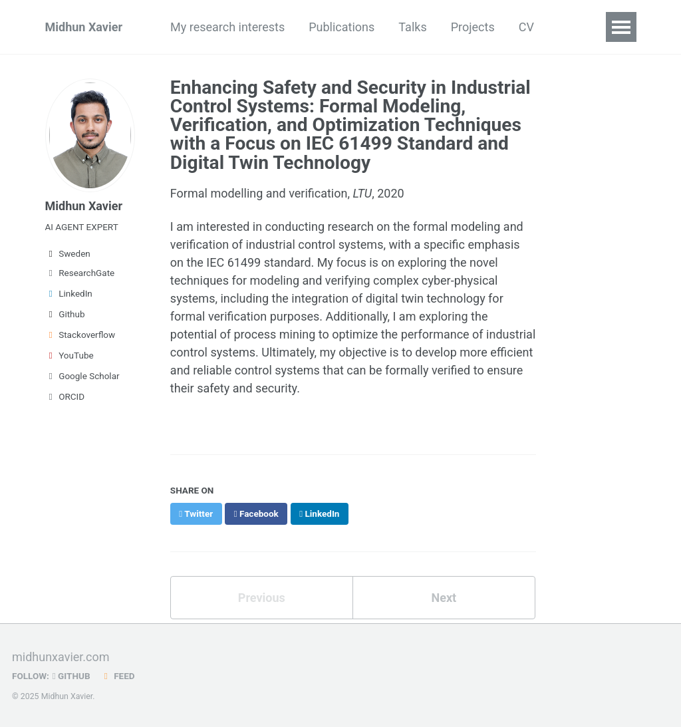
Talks (412, 27)
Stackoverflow (80, 334)
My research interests (227, 27)
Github (65, 314)
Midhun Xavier (84, 27)
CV (526, 27)
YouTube (69, 355)
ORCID (65, 396)
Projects (473, 27)
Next (443, 598)
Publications (341, 27)
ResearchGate (80, 272)
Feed (117, 675)
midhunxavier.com (61, 657)
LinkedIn (68, 293)
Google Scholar (82, 375)
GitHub (71, 675)
